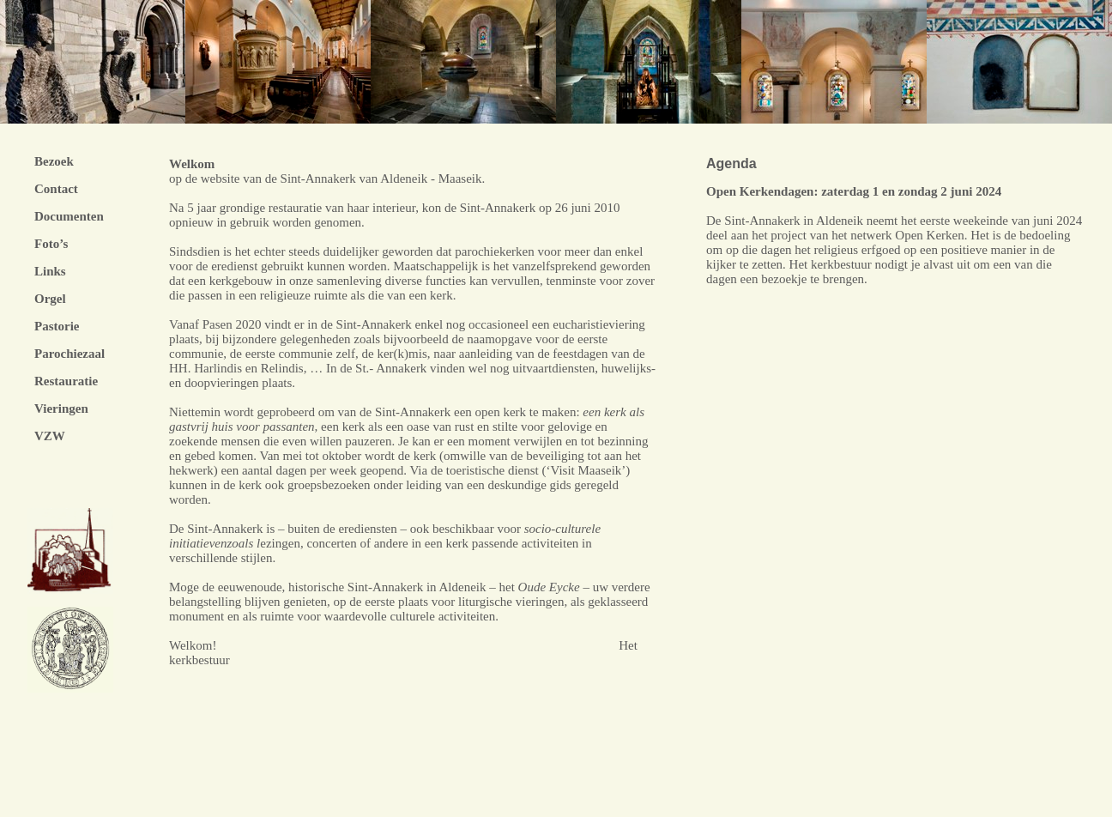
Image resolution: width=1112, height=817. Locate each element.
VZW (49, 436)
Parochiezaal (69, 353)
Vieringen (61, 408)
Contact (56, 189)
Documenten (69, 216)
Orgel (50, 299)
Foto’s (51, 244)
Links (50, 271)
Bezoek (54, 161)
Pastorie (56, 326)
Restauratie (66, 381)
